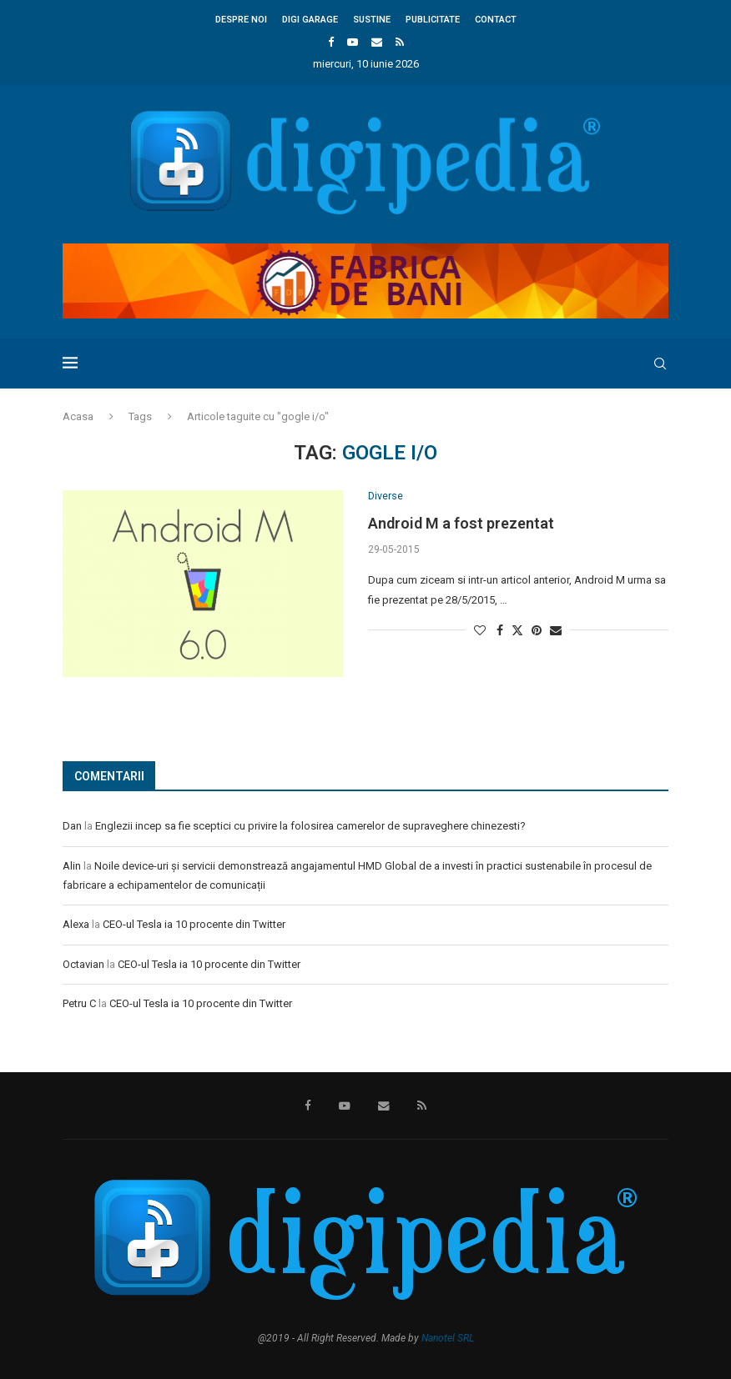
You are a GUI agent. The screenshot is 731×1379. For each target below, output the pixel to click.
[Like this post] (480, 631)
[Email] (376, 42)
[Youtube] (352, 42)
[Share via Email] (556, 631)
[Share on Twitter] (517, 631)
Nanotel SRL (447, 1338)
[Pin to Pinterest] (537, 631)
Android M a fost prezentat (461, 524)
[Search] (660, 363)
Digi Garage (310, 19)
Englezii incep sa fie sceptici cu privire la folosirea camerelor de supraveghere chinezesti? (310, 826)
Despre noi (241, 19)
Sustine (372, 19)
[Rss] (400, 42)
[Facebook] (331, 42)
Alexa (76, 924)
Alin (72, 866)
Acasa (78, 416)
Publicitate (433, 19)
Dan (72, 826)
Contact (496, 19)
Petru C (79, 1003)
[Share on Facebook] (500, 631)
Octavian (83, 964)
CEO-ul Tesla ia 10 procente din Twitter (194, 924)
